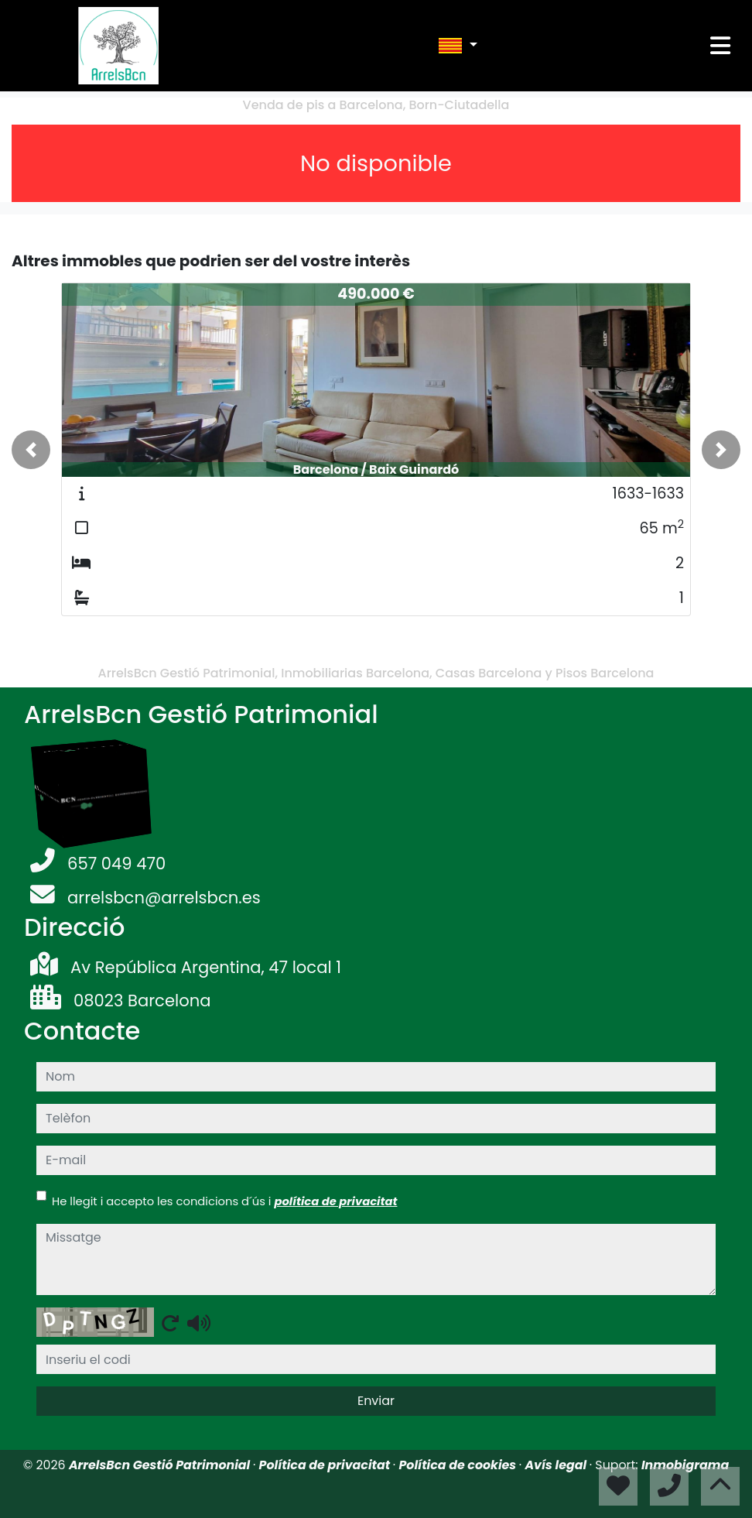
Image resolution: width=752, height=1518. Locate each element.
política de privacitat (335, 1201)
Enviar (376, 1401)
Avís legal (557, 1465)
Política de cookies (458, 1465)
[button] (31, 449)
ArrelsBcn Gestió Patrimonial (161, 1465)
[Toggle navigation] (720, 45)
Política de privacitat (326, 1465)
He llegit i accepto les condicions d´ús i (224, 1201)
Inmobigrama (685, 1465)
